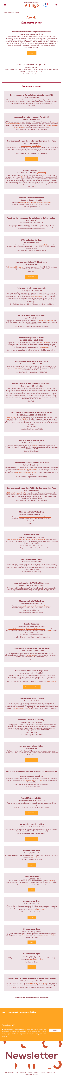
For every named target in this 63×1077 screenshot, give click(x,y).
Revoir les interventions (31, 687)
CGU (17, 1072)
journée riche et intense (15, 368)
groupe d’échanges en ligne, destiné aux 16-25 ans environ (26, 629)
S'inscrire (31, 53)
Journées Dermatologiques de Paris (29, 469)
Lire (31, 890)
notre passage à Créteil (35, 960)
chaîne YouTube (51, 681)
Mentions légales (9, 1072)
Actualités (11, 12)
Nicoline (49, 631)
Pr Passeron (50, 881)
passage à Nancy (34, 857)
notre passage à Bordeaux (48, 935)
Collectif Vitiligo (44, 343)
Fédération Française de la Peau (31, 146)
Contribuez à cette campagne (21, 709)
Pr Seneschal (26, 935)
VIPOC (35, 445)
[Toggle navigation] (5, 5)
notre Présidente (36, 297)
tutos (7, 419)
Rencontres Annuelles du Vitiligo (33, 780)
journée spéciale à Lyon (15, 267)
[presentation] (18, 1019)
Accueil (5, 12)
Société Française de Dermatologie (26, 473)
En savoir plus (32, 159)
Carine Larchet (10, 417)
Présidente (25, 419)
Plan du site (23, 1072)
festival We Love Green (46, 320)
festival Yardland (44, 245)
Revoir (31, 865)
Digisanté (35, 1074)
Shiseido (23, 177)
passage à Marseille (37, 910)
